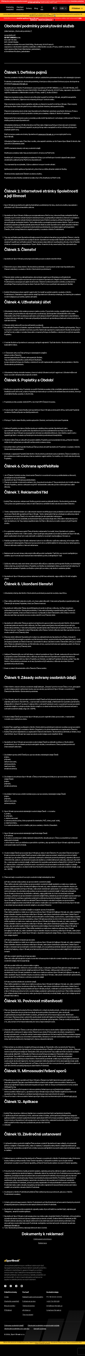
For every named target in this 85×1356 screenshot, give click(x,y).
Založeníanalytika (20, 8)
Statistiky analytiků (11, 1301)
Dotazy (29, 8)
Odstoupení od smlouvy (42, 1239)
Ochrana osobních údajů (13, 1325)
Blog (36, 8)
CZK (62, 8)
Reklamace (42, 1243)
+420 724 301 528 (52, 1301)
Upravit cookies (40, 1329)
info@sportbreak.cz (54, 1306)
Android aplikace (45, 20)
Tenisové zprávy (28, 1306)
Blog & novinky (9, 1306)
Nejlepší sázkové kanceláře (32, 1297)
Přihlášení (8, 1310)
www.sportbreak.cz (19, 84)
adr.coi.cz (73, 1096)
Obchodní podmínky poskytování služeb (43, 1325)
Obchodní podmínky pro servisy (16, 1329)
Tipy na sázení (27, 1315)
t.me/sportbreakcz (53, 1310)
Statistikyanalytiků (10, 8)
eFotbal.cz (26, 1310)
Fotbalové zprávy (29, 1301)
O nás (41, 8)
